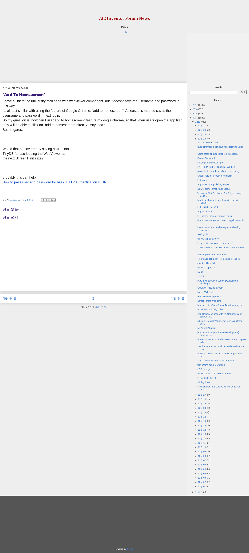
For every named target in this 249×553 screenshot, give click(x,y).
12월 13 (202, 434)
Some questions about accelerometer (215, 360)
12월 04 (202, 473)
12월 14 (202, 430)
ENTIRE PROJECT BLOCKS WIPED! (216, 167)
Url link (200, 276)
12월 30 (202, 130)
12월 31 (202, 125)
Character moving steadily (210, 287)
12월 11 (202, 443)
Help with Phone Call (207, 207)
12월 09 (202, 451)
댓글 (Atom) (100, 307)
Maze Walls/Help (205, 292)
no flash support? (205, 267)
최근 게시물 (9, 298)
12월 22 (202, 416)
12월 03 (202, 477)
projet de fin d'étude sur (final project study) (218, 171)
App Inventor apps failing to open (213, 184)
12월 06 (202, 464)
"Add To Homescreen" (208, 142)
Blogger (129, 549)
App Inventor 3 (204, 211)
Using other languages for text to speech (217, 154)
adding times (203, 382)
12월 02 (202, 482)
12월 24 (202, 408)
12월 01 (202, 486)
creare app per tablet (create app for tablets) (219, 259)
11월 (198, 492)
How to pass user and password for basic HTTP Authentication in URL (55, 182)
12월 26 (202, 399)
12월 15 (202, 425)
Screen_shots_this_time (209, 301)
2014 (195, 118)
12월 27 (202, 395)
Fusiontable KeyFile (207, 378)
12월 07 (202, 460)
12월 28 (202, 138)
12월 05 (202, 469)
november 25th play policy (210, 309)
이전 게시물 (177, 298)
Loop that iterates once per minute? (215, 243)
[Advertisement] (93, 55)
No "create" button (206, 328)
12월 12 (202, 438)
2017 (195, 105)
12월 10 (202, 447)
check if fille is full (206, 263)
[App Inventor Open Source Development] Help (220, 305)
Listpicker (202, 180)
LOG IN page (204, 369)
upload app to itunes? (208, 238)
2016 (195, 109)
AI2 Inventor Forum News (124, 18)
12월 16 (202, 421)
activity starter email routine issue (213, 189)
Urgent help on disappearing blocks (214, 175)
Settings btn (203, 234)
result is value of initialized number (214, 373)
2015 (195, 113)
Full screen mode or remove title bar (215, 216)
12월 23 (202, 412)
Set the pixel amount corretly (211, 254)
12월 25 (202, 403)
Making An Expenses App (210, 162)
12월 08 (202, 456)
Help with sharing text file (209, 296)
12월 (198, 121)
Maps (200, 272)
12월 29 (202, 134)
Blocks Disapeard (206, 158)
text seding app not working (211, 365)
